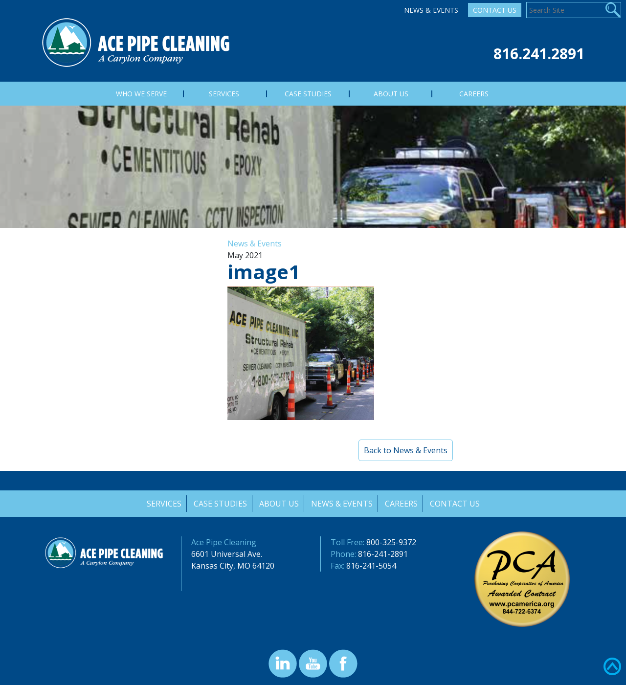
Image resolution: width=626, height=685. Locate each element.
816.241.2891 (538, 54)
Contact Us (494, 10)
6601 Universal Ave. (226, 554)
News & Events (431, 10)
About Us (278, 503)
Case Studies (219, 503)
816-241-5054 (371, 565)
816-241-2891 (383, 554)
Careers (401, 503)
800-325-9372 (391, 542)
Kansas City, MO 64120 (232, 565)
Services (162, 503)
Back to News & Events (405, 450)
